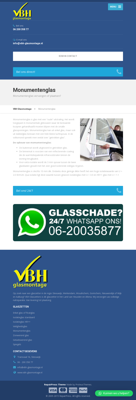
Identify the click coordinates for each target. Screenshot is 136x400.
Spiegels (17, 344)
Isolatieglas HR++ (21, 321)
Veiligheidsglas (20, 326)
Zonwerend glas (21, 335)
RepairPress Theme (55, 384)
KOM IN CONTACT (68, 56)
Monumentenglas (21, 330)
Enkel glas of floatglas (24, 312)
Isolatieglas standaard (24, 317)
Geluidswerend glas (22, 339)
